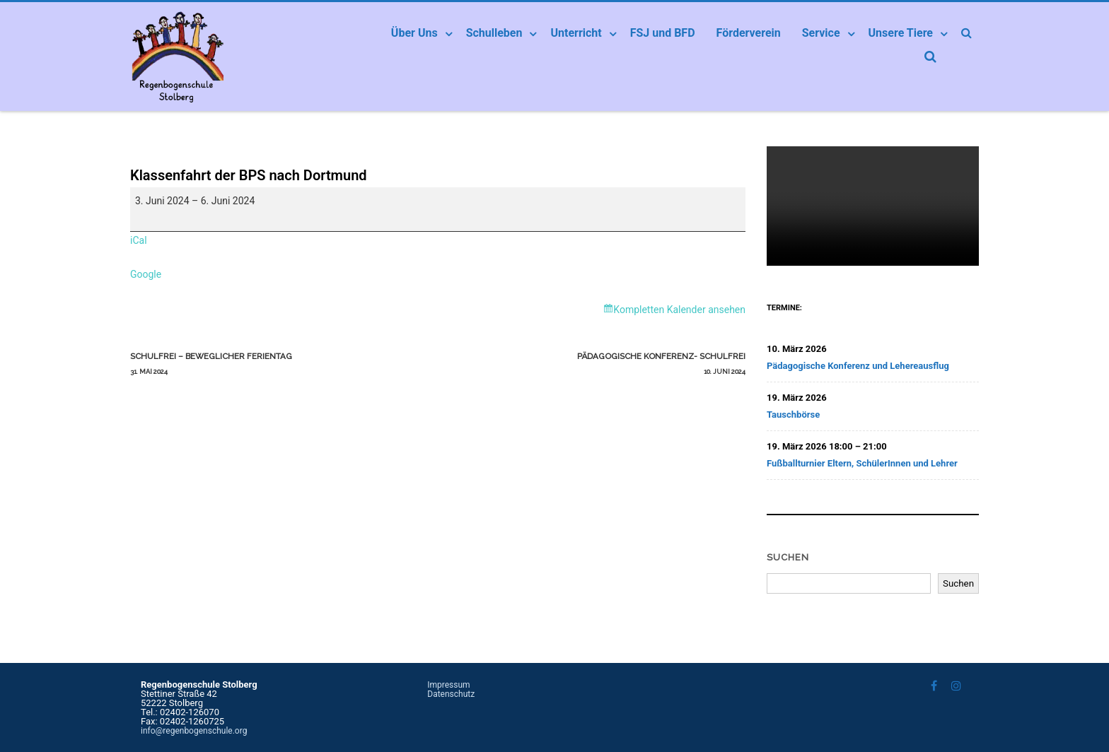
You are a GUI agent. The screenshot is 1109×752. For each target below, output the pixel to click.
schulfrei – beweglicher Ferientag (284, 365)
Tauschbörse (793, 414)
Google (145, 274)
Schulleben (494, 33)
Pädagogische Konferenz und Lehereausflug (858, 365)
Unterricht (575, 33)
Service (821, 33)
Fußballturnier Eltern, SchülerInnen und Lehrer (862, 463)
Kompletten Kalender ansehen (679, 309)
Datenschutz (451, 694)
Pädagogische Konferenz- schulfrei (591, 365)
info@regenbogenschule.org (194, 731)
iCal (138, 240)
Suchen (788, 557)
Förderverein (748, 33)
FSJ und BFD (662, 33)
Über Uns (414, 33)
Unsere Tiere (901, 33)
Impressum (448, 685)
